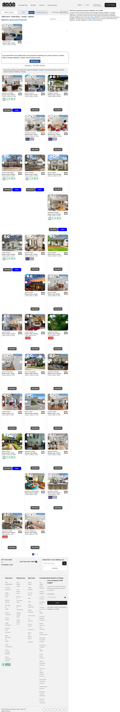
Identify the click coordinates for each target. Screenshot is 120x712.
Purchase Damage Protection (42, 618)
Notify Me (35, 61)
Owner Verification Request (8, 659)
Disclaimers (31, 629)
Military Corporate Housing (42, 663)
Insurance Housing (52, 5)
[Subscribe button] (64, 563)
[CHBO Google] (65, 709)
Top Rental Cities (18, 591)
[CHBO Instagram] (55, 709)
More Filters (64, 12)
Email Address (50, 594)
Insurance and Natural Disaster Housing (42, 672)
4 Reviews (5, 536)
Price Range (56, 12)
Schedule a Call (7, 565)
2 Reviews (51, 337)
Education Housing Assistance (42, 693)
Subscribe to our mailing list (53, 560)
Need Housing (97, 5)
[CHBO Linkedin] (58, 709)
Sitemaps (30, 642)
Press (29, 601)
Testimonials (31, 615)
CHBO (93, 18)
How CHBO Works (23, 5)
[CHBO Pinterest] (62, 709)
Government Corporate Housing (42, 681)
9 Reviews (28, 337)
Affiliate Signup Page (19, 615)
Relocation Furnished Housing (42, 639)
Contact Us (42, 5)
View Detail (7, 110)
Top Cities (33, 5)
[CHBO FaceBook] (44, 709)
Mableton (31, 16)
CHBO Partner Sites (7, 595)
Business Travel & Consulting (42, 701)
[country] (10, 12)
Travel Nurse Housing (41, 656)
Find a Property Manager (7, 652)
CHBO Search (5, 16)
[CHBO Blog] (51, 709)
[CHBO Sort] (59, 19)
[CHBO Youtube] (47, 709)
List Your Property (110, 5)
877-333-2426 (6, 560)
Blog (29, 598)
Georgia (24, 16)
